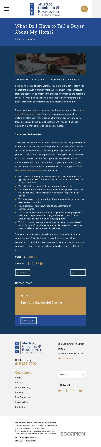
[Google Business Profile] (59, 390)
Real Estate (33, 257)
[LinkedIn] (80, 390)
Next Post (78, 272)
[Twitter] (73, 390)
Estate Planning (22, 387)
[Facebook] (66, 390)
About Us (19, 382)
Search (62, 374)
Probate (19, 392)
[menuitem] (18, 440)
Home (18, 377)
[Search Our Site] (83, 374)
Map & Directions (66, 358)
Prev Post (23, 272)
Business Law (21, 402)
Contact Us (20, 407)
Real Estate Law (23, 397)
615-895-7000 (25, 364)
